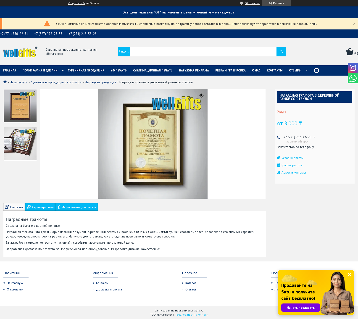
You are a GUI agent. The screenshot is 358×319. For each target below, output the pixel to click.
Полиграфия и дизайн (40, 70)
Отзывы (295, 70)
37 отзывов (252, 3)
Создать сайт (76, 3)
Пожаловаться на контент (191, 314)
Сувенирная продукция (86, 70)
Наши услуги (18, 82)
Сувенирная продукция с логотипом (56, 82)
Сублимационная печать (153, 70)
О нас (256, 70)
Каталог (190, 283)
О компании (15, 289)
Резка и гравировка (230, 70)
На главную (15, 283)
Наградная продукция (100, 82)
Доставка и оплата (109, 289)
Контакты (275, 70)
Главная (9, 70)
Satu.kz (198, 310)
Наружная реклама (194, 70)
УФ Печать (119, 70)
